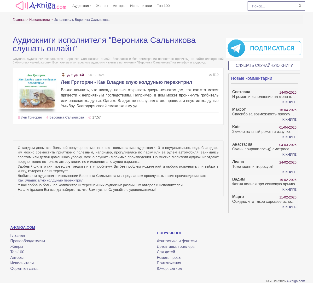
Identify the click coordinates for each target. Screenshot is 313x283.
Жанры (102, 6)
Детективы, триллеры (176, 246)
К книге (289, 102)
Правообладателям (27, 241)
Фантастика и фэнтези (177, 241)
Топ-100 (17, 252)
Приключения (169, 263)
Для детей (72, 75)
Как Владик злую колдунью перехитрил (50, 180)
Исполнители (141, 6)
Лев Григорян (31, 117)
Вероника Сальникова (66, 117)
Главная (17, 235)
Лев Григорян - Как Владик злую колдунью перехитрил (126, 82)
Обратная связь (24, 268)
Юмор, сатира (169, 268)
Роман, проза (168, 257)
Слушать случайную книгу (264, 65)
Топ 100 (163, 6)
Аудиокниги (81, 6)
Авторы (119, 6)
